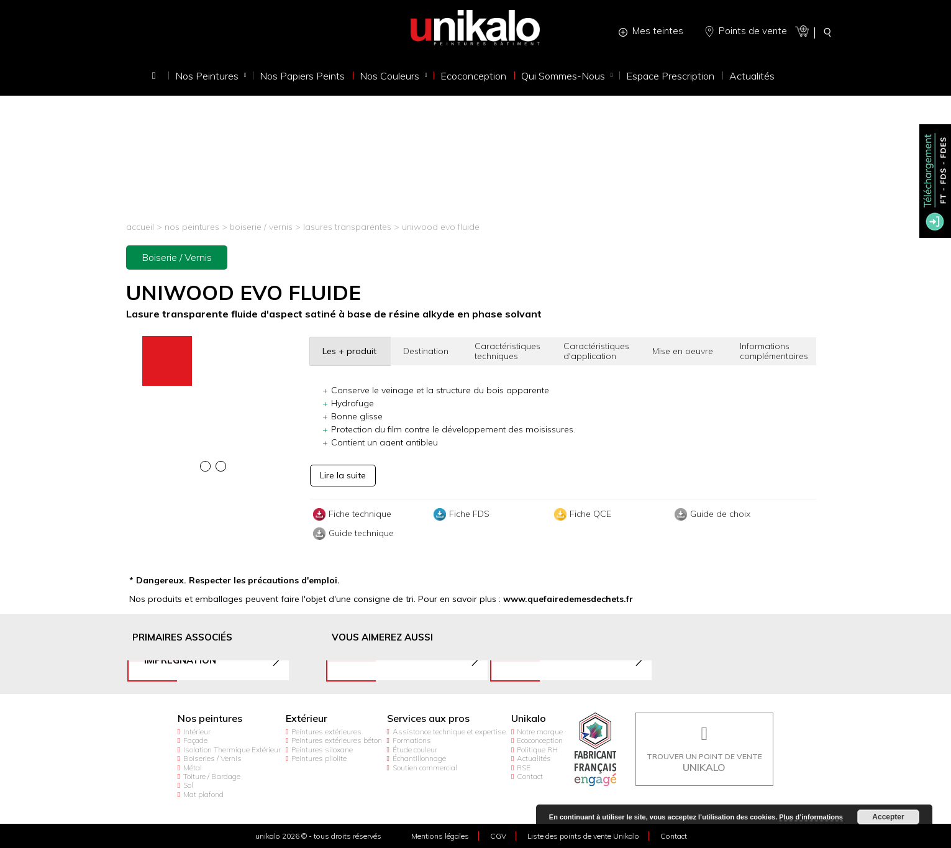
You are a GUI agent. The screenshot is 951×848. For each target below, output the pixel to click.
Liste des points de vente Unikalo (583, 836)
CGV (498, 836)
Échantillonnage (419, 758)
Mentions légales (440, 836)
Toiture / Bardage (211, 776)
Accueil (140, 226)
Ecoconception (540, 740)
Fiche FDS (459, 514)
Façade (195, 740)
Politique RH (537, 749)
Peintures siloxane (322, 749)
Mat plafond (203, 794)
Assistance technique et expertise (449, 731)
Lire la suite (343, 475)
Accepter (888, 817)
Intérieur (197, 731)
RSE (523, 767)
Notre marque (540, 731)
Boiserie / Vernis (261, 226)
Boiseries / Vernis (212, 758)
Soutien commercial (425, 767)
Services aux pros (428, 718)
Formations (412, 740)
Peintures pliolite (319, 758)
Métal (192, 767)
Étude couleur (415, 749)
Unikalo (528, 718)
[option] (213, 337)
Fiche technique (350, 514)
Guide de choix (710, 514)
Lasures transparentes (348, 226)
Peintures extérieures (326, 731)
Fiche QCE (581, 514)
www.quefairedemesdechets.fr (568, 598)
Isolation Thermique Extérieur (232, 749)
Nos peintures (192, 226)
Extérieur (306, 718)
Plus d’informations (811, 817)
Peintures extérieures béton (336, 740)
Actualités (534, 758)
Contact (530, 776)
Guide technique (352, 533)
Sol (188, 785)
